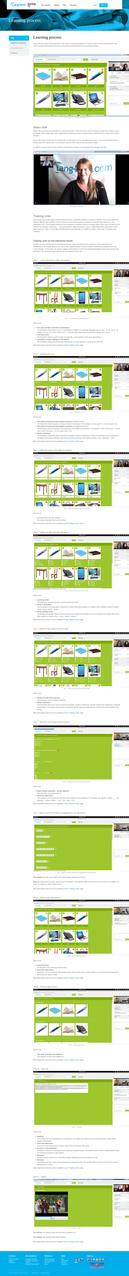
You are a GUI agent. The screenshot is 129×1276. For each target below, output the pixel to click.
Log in (95, 5)
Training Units (74, 345)
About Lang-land (49, 1259)
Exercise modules (14, 1259)
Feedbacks (12, 1262)
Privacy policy (35, 1273)
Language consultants (31, 1260)
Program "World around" (32, 1264)
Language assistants (31, 1259)
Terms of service (45, 1273)
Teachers (11, 1260)
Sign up (103, 5)
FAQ (62, 1259)
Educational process (17, 48)
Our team (47, 1262)
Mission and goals (50, 1260)
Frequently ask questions (18, 43)
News (46, 1264)
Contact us (14, 53)
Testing (27, 1262)
